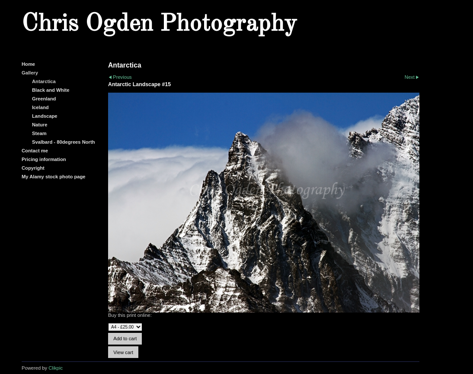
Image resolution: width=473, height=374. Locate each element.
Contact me (35, 150)
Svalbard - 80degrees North (63, 142)
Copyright (33, 168)
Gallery (30, 72)
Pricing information (44, 159)
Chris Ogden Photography (159, 24)
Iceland (40, 107)
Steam (39, 133)
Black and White (50, 90)
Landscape (44, 116)
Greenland (44, 98)
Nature (39, 124)
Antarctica (44, 81)
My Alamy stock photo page (54, 176)
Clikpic (55, 368)
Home (28, 64)
